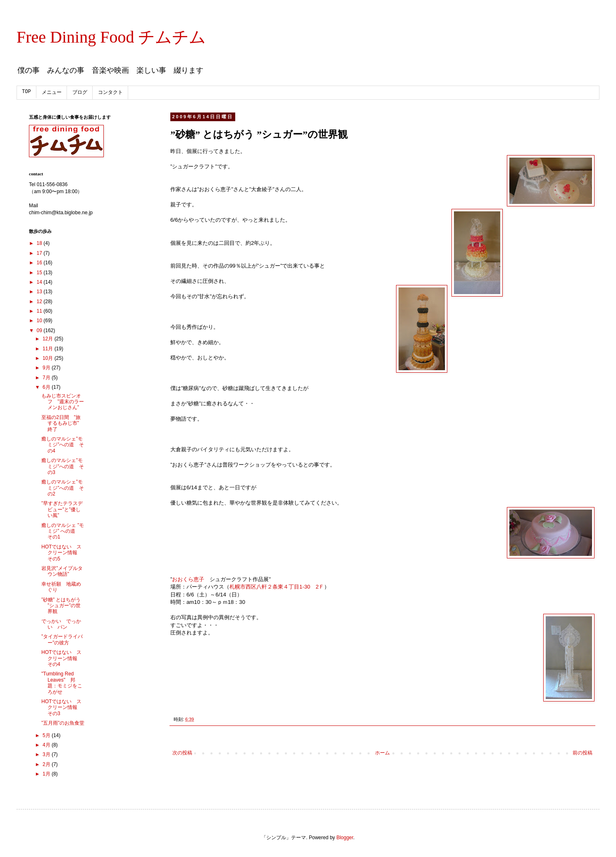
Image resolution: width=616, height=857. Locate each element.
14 (40, 282)
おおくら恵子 (188, 579)
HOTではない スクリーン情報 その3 (61, 707)
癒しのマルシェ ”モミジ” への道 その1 (62, 531)
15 (40, 272)
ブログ (79, 93)
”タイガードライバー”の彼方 (62, 639)
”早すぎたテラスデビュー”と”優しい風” (62, 509)
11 (40, 311)
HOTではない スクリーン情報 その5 (61, 553)
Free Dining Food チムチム (111, 37)
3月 (47, 754)
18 (40, 243)
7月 (47, 378)
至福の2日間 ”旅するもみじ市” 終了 (61, 423)
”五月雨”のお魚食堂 (62, 723)
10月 (49, 358)
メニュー (52, 93)
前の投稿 (582, 753)
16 (40, 263)
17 (40, 253)
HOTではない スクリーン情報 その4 (61, 658)
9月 (47, 368)
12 (40, 301)
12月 (49, 339)
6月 (47, 387)
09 (40, 330)
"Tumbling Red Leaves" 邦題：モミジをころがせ (61, 682)
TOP (26, 92)
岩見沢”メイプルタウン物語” (62, 571)
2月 (47, 764)
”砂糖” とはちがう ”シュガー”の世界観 (61, 606)
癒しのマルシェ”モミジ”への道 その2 (62, 488)
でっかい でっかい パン (61, 624)
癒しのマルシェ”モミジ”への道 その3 (62, 466)
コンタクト (110, 93)
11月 (49, 349)
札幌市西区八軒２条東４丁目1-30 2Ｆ (276, 587)
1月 (47, 774)
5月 (47, 735)
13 (40, 291)
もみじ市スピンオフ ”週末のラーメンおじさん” (62, 402)
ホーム (382, 753)
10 (40, 320)
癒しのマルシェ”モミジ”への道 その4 (62, 445)
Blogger (345, 837)
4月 (47, 745)
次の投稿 (182, 753)
